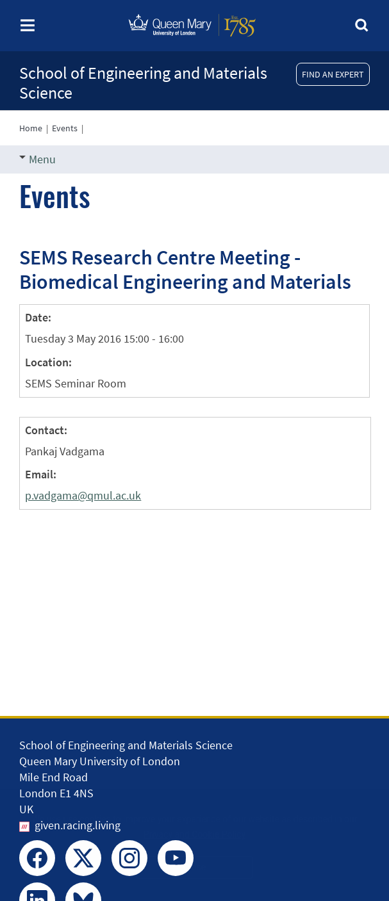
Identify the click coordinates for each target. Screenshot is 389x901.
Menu (37, 159)
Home (30, 128)
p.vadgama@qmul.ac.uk (83, 495)
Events (65, 128)
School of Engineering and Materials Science (143, 82)
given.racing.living (77, 825)
